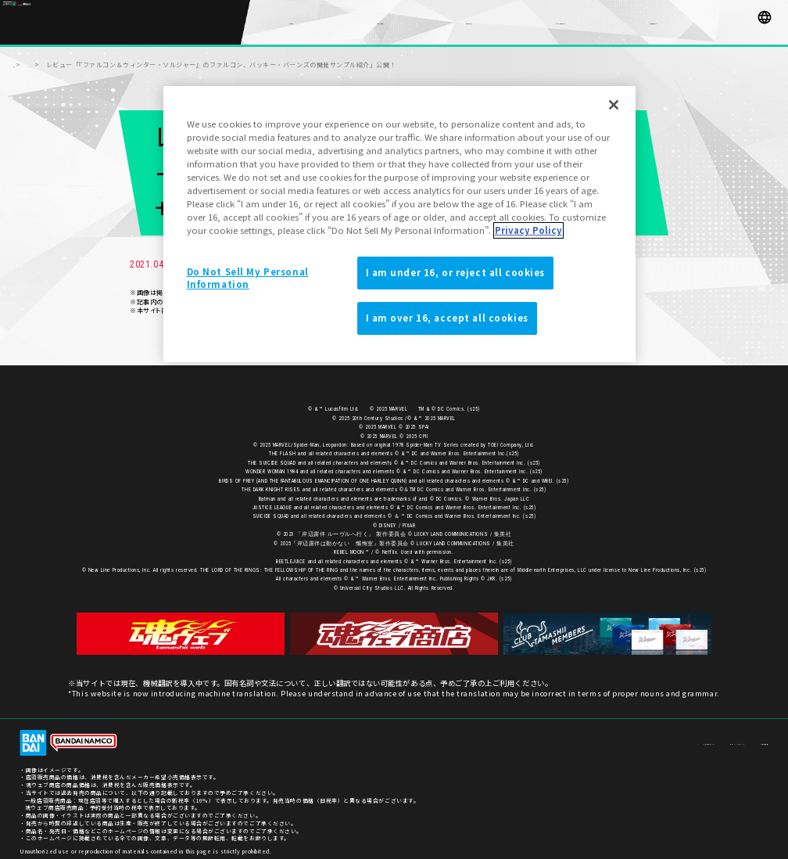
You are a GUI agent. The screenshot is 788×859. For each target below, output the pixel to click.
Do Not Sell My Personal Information (248, 277)
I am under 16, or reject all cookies (456, 272)
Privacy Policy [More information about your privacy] (528, 230)
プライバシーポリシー (693, 737)
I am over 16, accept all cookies (447, 317)
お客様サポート (628, 737)
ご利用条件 (753, 737)
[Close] (613, 105)
